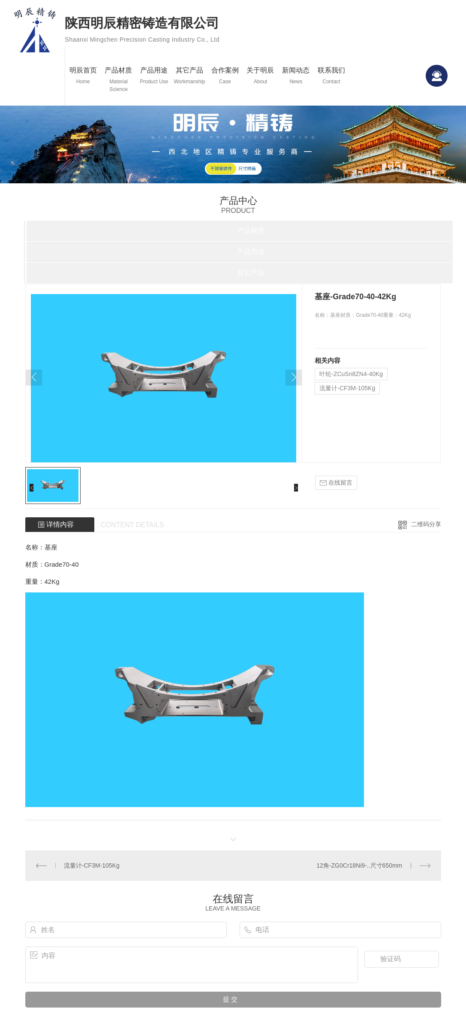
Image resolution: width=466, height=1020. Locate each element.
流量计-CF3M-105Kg (347, 388)
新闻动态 (296, 76)
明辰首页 (83, 76)
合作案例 (225, 76)
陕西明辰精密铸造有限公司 (142, 31)
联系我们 (331, 76)
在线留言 (336, 482)
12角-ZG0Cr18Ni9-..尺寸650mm (359, 865)
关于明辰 (260, 76)
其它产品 (189, 76)
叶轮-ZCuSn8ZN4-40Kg (351, 373)
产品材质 (118, 80)
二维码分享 (426, 524)
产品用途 (154, 76)
